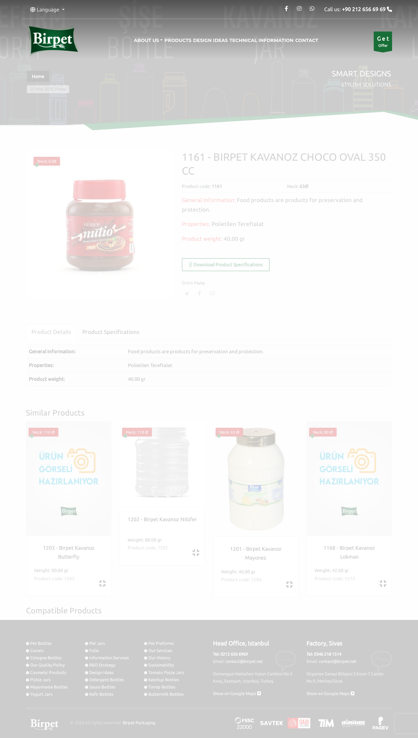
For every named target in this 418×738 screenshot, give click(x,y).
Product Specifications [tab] (110, 332)
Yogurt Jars (41, 694)
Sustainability (161, 665)
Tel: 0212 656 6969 (230, 654)
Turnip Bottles (162, 687)
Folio (94, 650)
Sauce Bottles (102, 687)
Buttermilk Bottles (166, 694)
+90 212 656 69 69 (364, 9)
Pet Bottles (41, 643)
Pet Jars (97, 643)
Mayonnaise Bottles (49, 687)
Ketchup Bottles (163, 679)
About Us (136, 40)
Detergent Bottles (106, 679)
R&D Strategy (102, 665)
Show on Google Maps (237, 693)
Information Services (109, 657)
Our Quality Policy (47, 665)
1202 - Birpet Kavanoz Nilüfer (162, 519)
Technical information (267, 40)
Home (38, 76)
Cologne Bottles (46, 657)
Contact (317, 40)
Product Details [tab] (51, 332)
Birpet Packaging (139, 722)
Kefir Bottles (101, 694)
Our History (159, 657)
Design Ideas (210, 40)
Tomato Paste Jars (166, 672)
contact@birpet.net (244, 661)
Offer (383, 43)
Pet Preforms (161, 643)
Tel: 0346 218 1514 (323, 654)
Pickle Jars (40, 679)
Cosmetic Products (48, 672)
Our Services (160, 650)
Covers (37, 650)
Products (172, 40)
